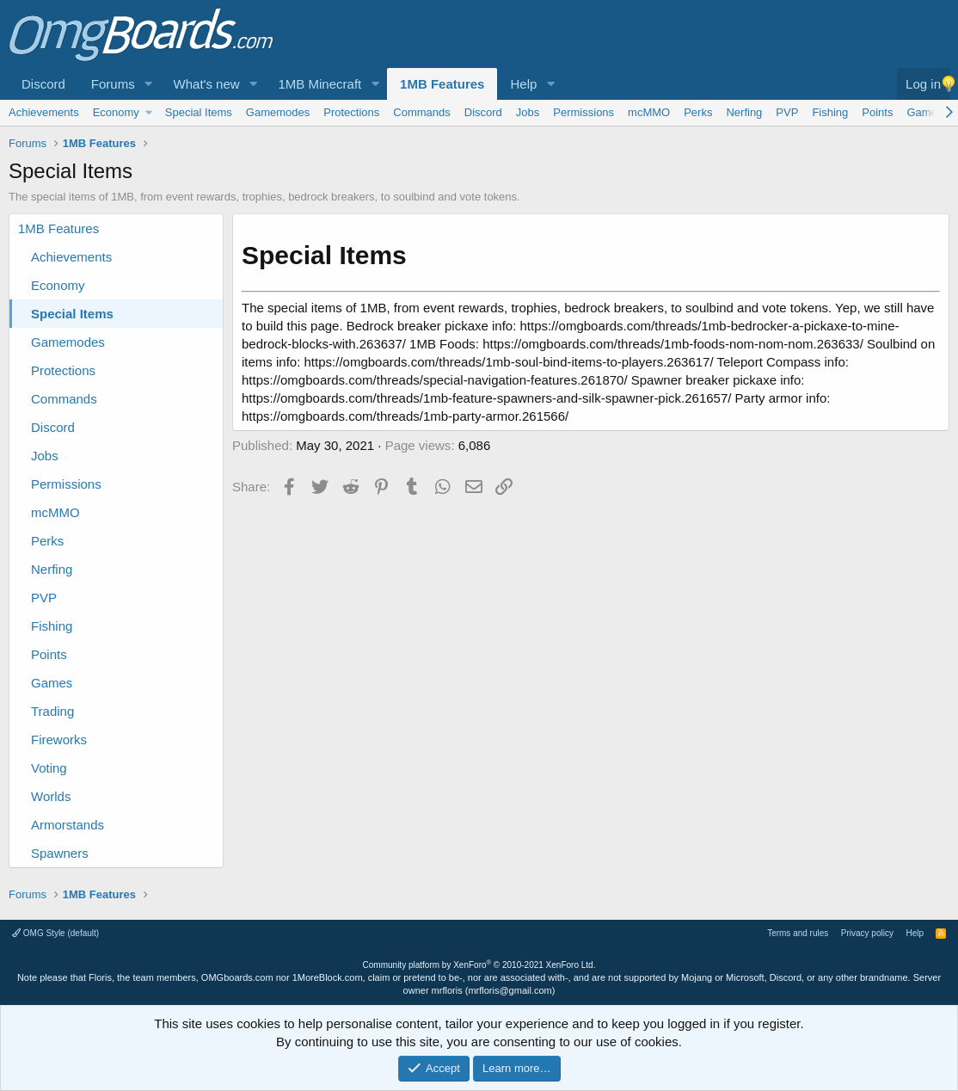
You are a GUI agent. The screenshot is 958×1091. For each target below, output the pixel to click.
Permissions (583, 112)
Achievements (44, 112)
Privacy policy (867, 933)
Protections (351, 112)
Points (877, 112)
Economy (116, 112)
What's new (207, 84)
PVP (787, 112)
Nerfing (744, 112)
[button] (149, 84)
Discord (43, 84)
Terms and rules (797, 933)
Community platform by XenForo (479, 965)
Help (523, 84)
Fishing (830, 112)
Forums (113, 84)
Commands (421, 112)
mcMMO (649, 112)
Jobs (527, 112)
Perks (698, 112)
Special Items (198, 112)
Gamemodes (278, 112)
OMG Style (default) (55, 933)
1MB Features (442, 84)
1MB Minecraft (320, 84)
